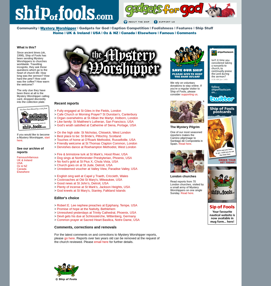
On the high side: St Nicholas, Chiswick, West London (94, 132)
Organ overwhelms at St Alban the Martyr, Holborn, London (97, 118)
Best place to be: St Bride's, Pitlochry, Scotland (89, 136)
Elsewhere (23, 171)
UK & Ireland (24, 160)
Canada (21, 168)
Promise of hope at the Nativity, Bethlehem (86, 209)
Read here (185, 143)
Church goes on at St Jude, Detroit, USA (85, 165)
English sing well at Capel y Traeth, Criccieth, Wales (92, 176)
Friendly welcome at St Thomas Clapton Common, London (97, 143)
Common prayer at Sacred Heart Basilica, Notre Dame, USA (98, 220)
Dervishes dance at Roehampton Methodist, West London (96, 147)
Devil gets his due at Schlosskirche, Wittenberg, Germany (96, 216)
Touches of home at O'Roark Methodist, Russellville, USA (96, 140)
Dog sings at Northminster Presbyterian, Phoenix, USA (94, 158)
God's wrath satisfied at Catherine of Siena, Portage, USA (96, 125)
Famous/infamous (27, 157)
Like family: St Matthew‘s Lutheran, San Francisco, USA (95, 121)
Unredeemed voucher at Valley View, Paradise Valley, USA (97, 169)
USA (19, 163)
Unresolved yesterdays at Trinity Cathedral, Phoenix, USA (96, 212)
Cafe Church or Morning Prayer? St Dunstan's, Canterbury (97, 114)
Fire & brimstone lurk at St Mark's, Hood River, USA (92, 154)
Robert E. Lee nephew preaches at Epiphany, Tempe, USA (97, 205)
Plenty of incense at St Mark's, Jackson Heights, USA (93, 187)
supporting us (189, 94)
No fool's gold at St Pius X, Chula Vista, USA (87, 161)
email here (101, 242)
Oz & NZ (22, 166)
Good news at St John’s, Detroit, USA (82, 183)
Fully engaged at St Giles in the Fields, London (89, 111)
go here (69, 238)
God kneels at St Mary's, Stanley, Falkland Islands (91, 190)
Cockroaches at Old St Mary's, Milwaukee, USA (89, 179)
